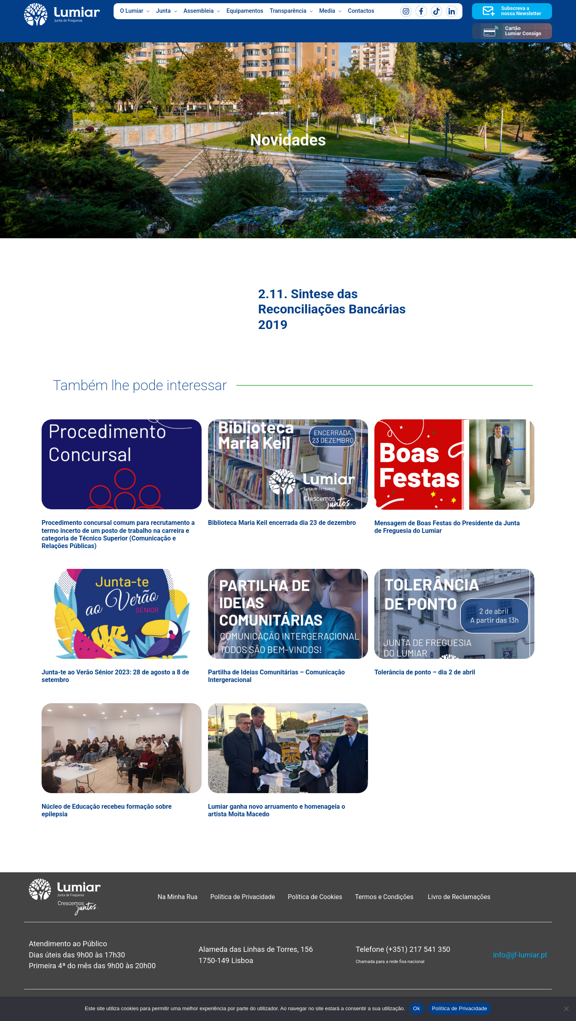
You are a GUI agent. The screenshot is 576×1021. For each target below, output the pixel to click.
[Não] (566, 1009)
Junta (166, 11)
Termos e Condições (385, 897)
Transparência (291, 11)
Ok (416, 1008)
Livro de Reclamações (459, 897)
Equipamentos (244, 11)
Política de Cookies (315, 897)
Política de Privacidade (242, 897)
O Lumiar (135, 11)
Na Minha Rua (178, 897)
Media (330, 11)
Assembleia (202, 11)
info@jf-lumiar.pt (520, 955)
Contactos (361, 11)
